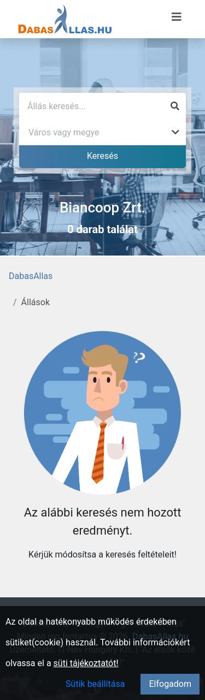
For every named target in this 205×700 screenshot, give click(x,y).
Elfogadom (170, 684)
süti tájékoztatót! (86, 663)
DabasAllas (30, 276)
